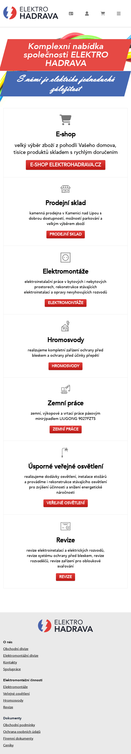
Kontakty (10, 662)
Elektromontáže (15, 687)
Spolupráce (12, 669)
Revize (8, 707)
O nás (7, 642)
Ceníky (8, 745)
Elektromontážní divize (20, 655)
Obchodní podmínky (19, 725)
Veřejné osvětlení (16, 693)
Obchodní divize (15, 649)
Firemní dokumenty (18, 738)
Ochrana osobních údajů (21, 731)
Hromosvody (13, 700)
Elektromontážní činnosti (22, 680)
